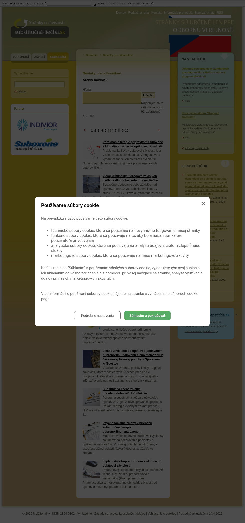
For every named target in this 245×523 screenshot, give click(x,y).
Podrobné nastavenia (97, 316)
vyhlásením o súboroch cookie (173, 293)
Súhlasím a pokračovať (147, 316)
